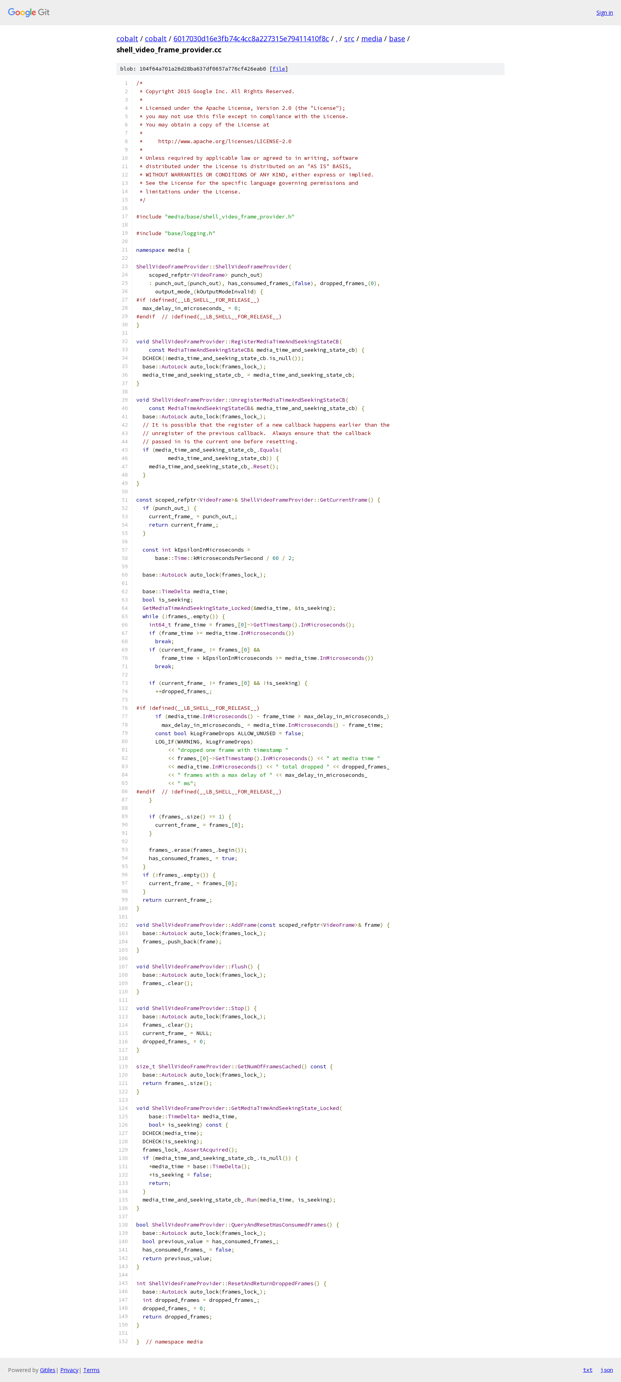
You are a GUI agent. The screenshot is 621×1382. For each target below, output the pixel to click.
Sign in (604, 12)
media (371, 38)
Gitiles (47, 1370)
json (606, 1369)
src (349, 38)
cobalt (127, 38)
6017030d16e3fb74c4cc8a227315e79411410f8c (251, 38)
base (397, 38)
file (278, 68)
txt (587, 1369)
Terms (91, 1370)
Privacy (69, 1370)
